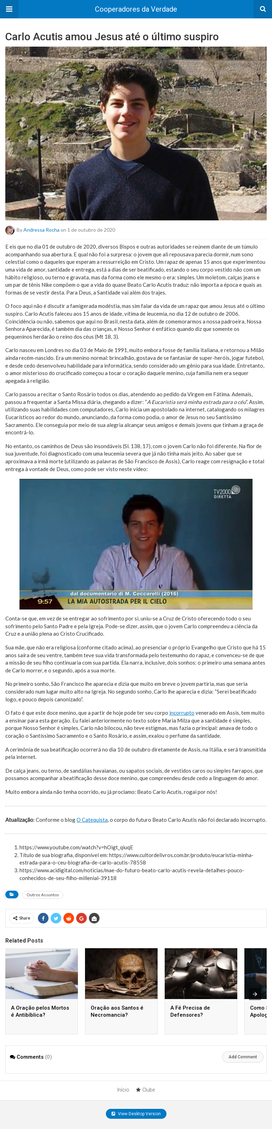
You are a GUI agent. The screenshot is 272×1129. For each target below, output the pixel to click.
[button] (9, 9)
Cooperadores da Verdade (136, 9)
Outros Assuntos (43, 894)
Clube (145, 1090)
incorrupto (181, 712)
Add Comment (242, 1056)
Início (123, 1090)
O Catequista (92, 819)
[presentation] (255, 994)
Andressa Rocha (41, 230)
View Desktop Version (136, 1113)
